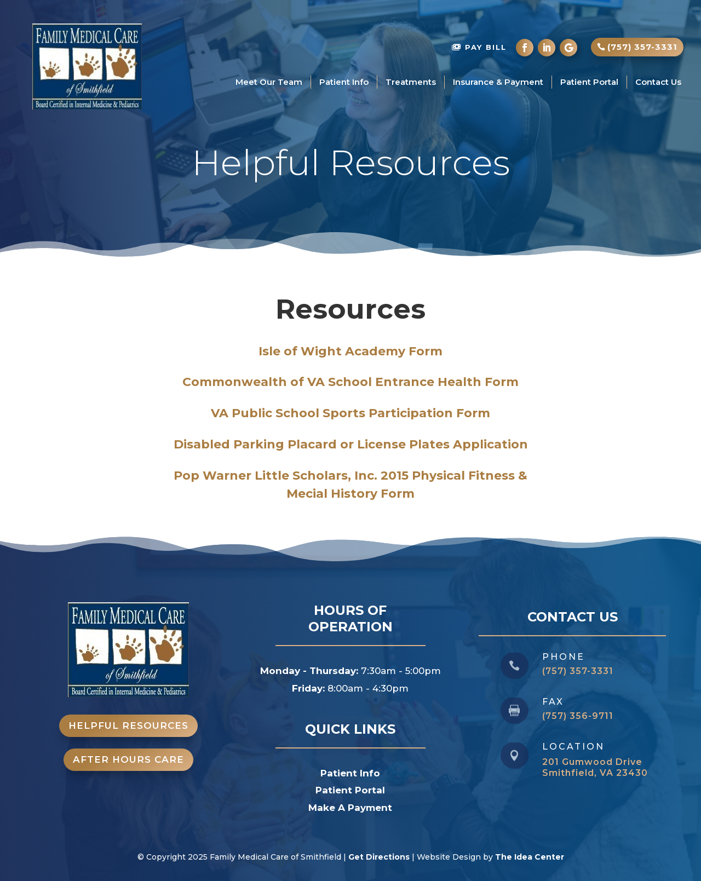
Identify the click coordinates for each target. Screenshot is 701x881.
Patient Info (344, 82)
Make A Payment (350, 807)
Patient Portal (589, 82)
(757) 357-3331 (642, 47)
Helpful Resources (128, 725)
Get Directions (379, 857)
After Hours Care (128, 759)
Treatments (411, 82)
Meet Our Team (268, 82)
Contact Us (658, 82)
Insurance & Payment (498, 82)
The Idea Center (529, 857)
